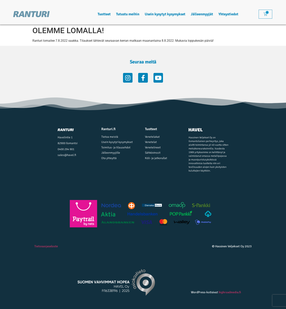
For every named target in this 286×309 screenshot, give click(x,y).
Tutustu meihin (127, 14)
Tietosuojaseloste (46, 246)
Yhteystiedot (228, 14)
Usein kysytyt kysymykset (165, 14)
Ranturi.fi (108, 129)
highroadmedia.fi (230, 292)
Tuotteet (104, 14)
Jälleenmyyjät (202, 14)
